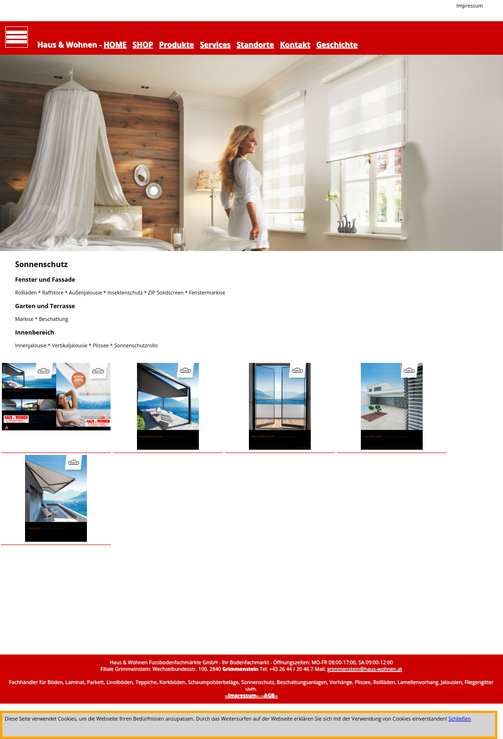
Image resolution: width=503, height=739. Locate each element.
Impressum (469, 5)
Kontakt (295, 45)
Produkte (176, 45)
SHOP (143, 45)
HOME (115, 45)
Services (215, 45)
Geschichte (337, 45)
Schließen (459, 718)
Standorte (255, 45)
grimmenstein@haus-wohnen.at (364, 669)
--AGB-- (269, 695)
